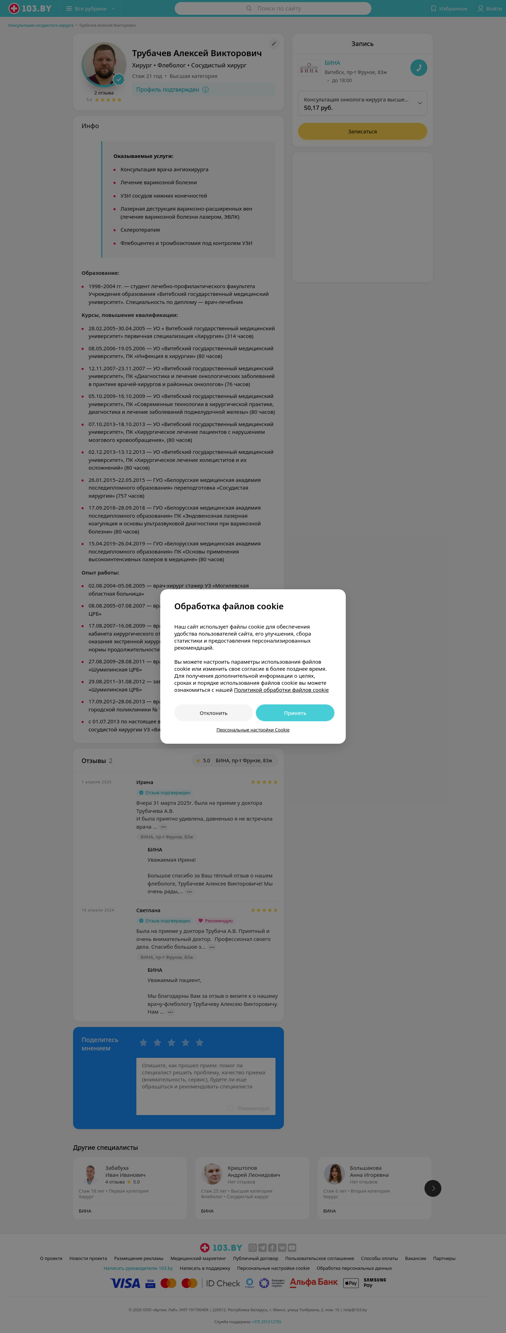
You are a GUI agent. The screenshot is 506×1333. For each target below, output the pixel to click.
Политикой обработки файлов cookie (281, 689)
